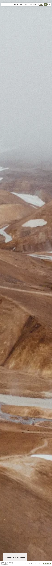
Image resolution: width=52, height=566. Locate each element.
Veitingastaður (25, 4)
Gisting (15, 4)
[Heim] (5, 4)
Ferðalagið (30, 4)
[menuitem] (15, 4)
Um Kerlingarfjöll (35, 4)
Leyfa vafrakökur (47, 563)
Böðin (17, 4)
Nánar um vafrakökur (6, 564)
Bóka (46, 4)
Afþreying (21, 4)
